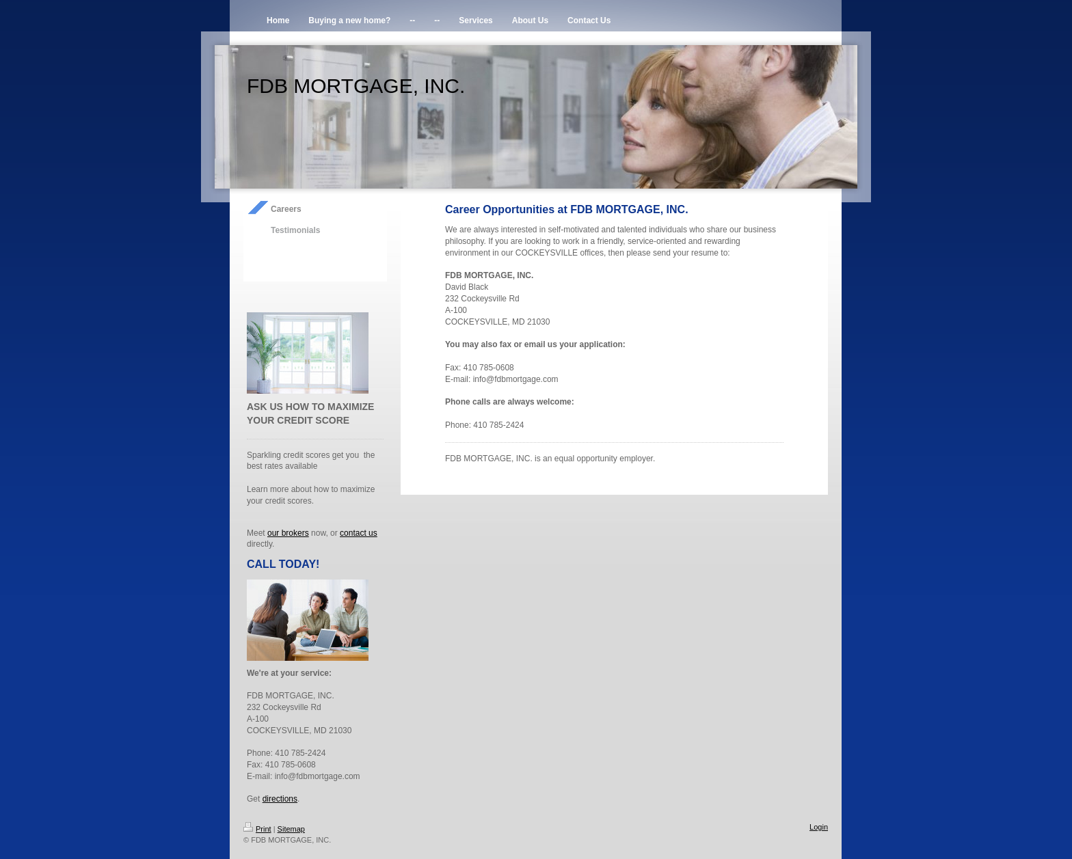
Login (818, 827)
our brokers (288, 533)
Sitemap (291, 829)
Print (257, 829)
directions (280, 799)
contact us (358, 533)
